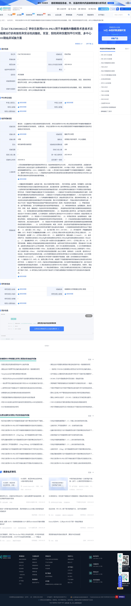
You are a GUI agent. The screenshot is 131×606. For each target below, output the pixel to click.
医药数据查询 (120, 582)
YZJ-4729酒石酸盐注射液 (108, 75)
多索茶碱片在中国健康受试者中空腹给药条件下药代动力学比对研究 (24, 449)
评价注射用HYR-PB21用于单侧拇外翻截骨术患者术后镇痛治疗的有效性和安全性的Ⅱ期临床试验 (34, 454)
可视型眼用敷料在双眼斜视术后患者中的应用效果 (18, 397)
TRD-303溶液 (105, 91)
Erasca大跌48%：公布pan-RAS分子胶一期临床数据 (66, 521)
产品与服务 (70, 579)
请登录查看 (23, 102)
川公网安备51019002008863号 (79, 597)
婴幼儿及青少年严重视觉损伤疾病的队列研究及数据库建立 (70, 393)
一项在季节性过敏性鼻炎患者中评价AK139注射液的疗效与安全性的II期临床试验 (28, 383)
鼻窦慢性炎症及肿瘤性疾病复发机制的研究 (15, 393)
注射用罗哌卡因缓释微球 (108, 107)
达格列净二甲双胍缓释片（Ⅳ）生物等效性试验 (66, 425)
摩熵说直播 (70, 559)
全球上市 (21, 565)
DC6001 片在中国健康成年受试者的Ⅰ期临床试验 (67, 378)
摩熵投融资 (35, 568)
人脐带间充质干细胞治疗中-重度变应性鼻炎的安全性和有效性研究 (23, 388)
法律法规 (67, 603)
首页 (1, 15)
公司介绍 (70, 570)
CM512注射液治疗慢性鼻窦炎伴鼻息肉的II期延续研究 (68, 402)
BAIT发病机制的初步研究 (10, 407)
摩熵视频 (69, 15)
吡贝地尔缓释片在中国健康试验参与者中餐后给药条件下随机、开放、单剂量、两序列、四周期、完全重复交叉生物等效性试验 (44, 421)
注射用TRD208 (105, 103)
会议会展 (58, 15)
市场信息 (21, 571)
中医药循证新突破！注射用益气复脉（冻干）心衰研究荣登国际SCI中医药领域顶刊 (81, 481)
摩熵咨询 (40, 15)
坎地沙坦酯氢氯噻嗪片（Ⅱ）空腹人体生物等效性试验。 (69, 421)
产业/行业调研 (49, 562)
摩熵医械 (34, 574)
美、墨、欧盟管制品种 (76, 603)
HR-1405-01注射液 (106, 55)
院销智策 (29, 15)
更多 (91, 359)
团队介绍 (70, 582)
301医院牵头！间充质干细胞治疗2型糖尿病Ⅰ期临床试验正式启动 (71, 496)
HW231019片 (105, 99)
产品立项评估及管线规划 (51, 559)
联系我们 (70, 573)
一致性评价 (22, 574)
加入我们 (70, 576)
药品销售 (21, 568)
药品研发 (21, 562)
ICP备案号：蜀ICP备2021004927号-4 (56, 597)
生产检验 (21, 581)
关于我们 (101, 15)
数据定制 (47, 565)
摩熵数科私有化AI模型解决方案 (53, 584)
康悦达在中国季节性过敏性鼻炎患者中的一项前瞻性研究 (20, 369)
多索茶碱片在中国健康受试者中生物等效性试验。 (67, 435)
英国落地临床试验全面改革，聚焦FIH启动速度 (64, 534)
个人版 (10, 15)
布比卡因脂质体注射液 (108, 63)
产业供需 (80, 15)
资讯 (49, 15)
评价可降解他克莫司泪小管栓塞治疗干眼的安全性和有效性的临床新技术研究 (76, 407)
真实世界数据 (48, 576)
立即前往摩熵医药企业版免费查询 (46, 329)
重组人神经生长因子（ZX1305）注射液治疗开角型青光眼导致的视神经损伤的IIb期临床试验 (81, 397)
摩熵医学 (34, 559)
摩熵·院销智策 (22, 559)
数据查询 (90, 15)
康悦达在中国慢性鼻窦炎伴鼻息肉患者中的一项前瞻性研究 (70, 364)
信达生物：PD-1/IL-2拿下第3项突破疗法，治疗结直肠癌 (68, 509)
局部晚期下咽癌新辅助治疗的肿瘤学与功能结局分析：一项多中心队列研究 (75, 383)
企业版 (19, 15)
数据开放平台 (103, 8)
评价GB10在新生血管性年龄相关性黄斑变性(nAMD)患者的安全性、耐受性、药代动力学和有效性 (34, 402)
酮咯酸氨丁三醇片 (106, 111)
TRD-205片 (104, 67)
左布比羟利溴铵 (106, 79)
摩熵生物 (34, 571)
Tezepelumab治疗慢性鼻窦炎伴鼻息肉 (13, 374)
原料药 (20, 577)
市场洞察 (47, 568)
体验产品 (114, 38)
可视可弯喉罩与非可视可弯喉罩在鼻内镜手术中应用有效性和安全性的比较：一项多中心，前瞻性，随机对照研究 (88, 388)
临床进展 (10, 20)
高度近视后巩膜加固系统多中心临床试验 (15, 364)
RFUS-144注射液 (106, 83)
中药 (20, 584)
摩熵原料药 (35, 565)
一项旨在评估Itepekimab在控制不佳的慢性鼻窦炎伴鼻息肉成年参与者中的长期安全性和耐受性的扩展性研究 (37, 378)
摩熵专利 (34, 562)
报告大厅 (70, 562)
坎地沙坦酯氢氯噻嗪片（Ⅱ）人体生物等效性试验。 (68, 440)
